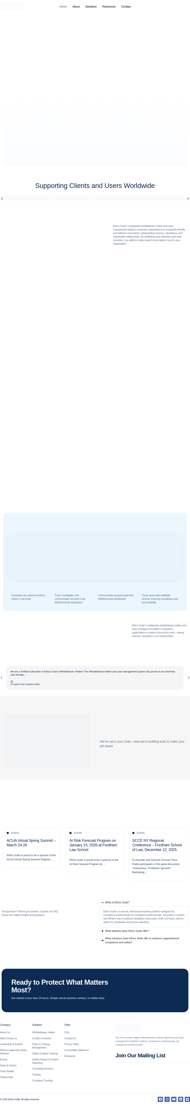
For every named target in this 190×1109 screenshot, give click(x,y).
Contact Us (70, 1038)
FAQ (66, 1032)
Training (36, 1074)
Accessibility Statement (76, 1050)
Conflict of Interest (41, 1038)
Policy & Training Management (41, 1046)
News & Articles (8, 1065)
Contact (126, 6)
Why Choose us (8, 1038)
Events (3, 1059)
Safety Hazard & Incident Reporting (45, 1061)
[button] (2, 198)
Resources (108, 6)
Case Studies (7, 1071)
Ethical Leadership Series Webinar (13, 1052)
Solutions (91, 6)
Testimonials (6, 1077)
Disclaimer (69, 1056)
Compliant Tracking (42, 1080)
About (76, 6)
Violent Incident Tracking (45, 1053)
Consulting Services (42, 1068)
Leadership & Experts (11, 1044)
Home (63, 6)
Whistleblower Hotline (43, 1032)
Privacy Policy (71, 1044)
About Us (5, 1032)
